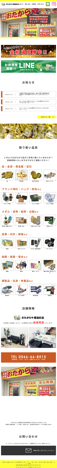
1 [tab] (23, 34)
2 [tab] (26, 34)
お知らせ (21, 4)
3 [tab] (28, 34)
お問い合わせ (40, 4)
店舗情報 (34, 4)
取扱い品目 (27, 4)
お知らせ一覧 (45, 117)
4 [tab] (31, 34)
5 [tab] (33, 34)
